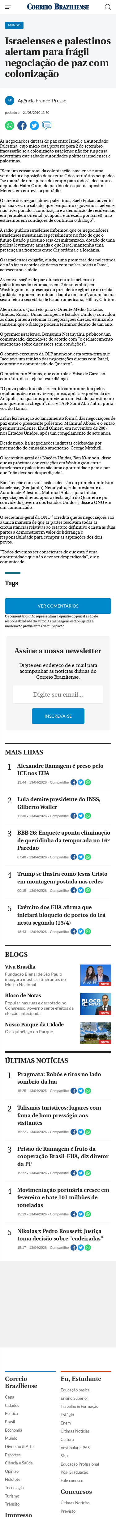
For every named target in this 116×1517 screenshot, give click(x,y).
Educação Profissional (80, 1464)
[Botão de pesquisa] (108, 7)
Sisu (64, 1455)
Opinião (12, 1471)
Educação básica (75, 1389)
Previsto (68, 1511)
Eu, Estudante (81, 1378)
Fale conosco (72, 1480)
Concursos (76, 1491)
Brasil (10, 1421)
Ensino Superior (74, 1398)
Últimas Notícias (75, 1431)
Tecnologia (14, 1487)
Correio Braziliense (21, 1382)
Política (11, 1413)
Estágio (67, 1414)
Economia (13, 1430)
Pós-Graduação (74, 1472)
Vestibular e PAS (75, 1447)
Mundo (11, 1438)
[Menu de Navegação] (9, 7)
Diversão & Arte (19, 1446)
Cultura (67, 1439)
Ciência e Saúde (19, 1462)
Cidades (12, 1405)
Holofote (12, 1479)
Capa (9, 1397)
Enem (66, 1422)
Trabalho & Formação (79, 1406)
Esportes (13, 1454)
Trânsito (12, 1504)
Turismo (12, 1495)
